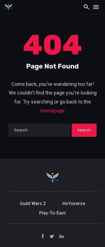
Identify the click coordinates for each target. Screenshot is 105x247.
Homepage (52, 111)
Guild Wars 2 (33, 203)
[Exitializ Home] (8, 6)
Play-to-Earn (52, 213)
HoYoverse (73, 203)
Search (84, 130)
